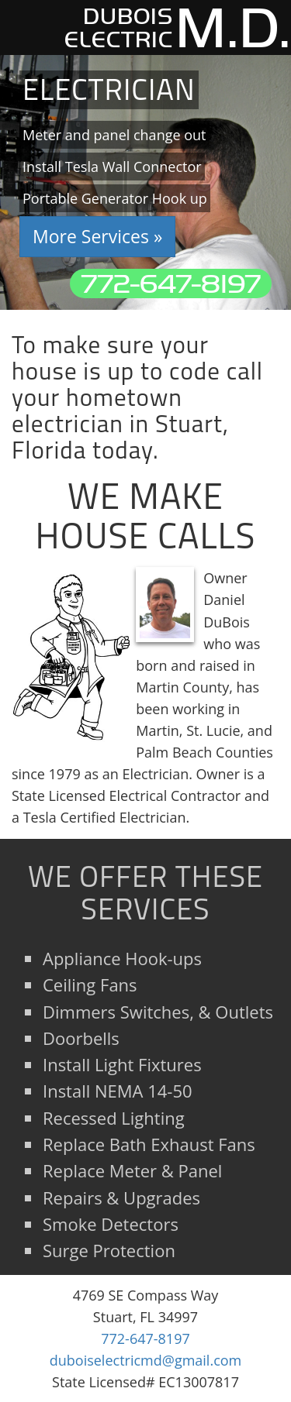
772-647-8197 (171, 283)
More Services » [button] (97, 236)
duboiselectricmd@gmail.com (146, 1360)
